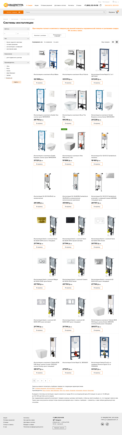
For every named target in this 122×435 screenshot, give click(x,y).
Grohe (48, 390)
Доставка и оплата (60, 5)
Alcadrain (72, 390)
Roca (44, 390)
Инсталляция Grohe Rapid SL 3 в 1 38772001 (102, 75)
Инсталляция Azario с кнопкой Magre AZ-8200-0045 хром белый (46, 280)
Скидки (30, 5)
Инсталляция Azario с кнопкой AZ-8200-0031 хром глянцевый (74, 321)
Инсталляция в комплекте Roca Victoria (75, 74)
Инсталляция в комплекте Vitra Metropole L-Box (73, 156)
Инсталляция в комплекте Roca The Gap (74, 116)
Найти (16, 82)
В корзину (39, 83)
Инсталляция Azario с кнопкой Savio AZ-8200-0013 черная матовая (74, 239)
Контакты (71, 5)
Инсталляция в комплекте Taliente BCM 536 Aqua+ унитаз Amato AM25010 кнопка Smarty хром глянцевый (104, 321)
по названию (48, 42)
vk (102, 424)
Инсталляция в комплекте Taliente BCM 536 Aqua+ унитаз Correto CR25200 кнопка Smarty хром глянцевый (46, 364)
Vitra (61, 390)
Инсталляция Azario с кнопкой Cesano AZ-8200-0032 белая (75, 280)
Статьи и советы (8, 424)
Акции (37, 5)
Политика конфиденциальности (33, 427)
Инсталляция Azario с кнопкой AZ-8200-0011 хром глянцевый (102, 280)
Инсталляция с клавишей (57, 35)
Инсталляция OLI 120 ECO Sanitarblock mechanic (103, 156)
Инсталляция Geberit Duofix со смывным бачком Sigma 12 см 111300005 (101, 364)
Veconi (85, 390)
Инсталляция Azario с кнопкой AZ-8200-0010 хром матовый (45, 321)
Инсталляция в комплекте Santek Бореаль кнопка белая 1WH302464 (102, 116)
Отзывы (78, 5)
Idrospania (79, 390)
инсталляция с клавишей (54, 388)
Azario (67, 390)
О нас (5, 427)
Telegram (58, 420)
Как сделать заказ (29, 420)
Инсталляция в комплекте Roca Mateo (46, 74)
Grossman (91, 390)
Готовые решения (46, 5)
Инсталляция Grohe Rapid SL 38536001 (75, 362)
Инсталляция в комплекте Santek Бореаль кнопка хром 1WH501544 (45, 156)
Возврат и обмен (29, 424)
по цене (55, 42)
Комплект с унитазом (40, 35)
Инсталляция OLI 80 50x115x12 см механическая (44, 197)
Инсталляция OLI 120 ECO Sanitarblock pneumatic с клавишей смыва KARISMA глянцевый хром (104, 198)
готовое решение (40, 388)
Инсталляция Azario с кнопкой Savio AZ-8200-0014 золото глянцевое (45, 239)
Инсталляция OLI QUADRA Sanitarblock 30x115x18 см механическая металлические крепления (75, 198)
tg (107, 424)
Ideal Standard (55, 390)
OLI (64, 390)
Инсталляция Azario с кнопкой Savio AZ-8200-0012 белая (103, 239)
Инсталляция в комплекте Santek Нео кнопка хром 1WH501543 (46, 116)
